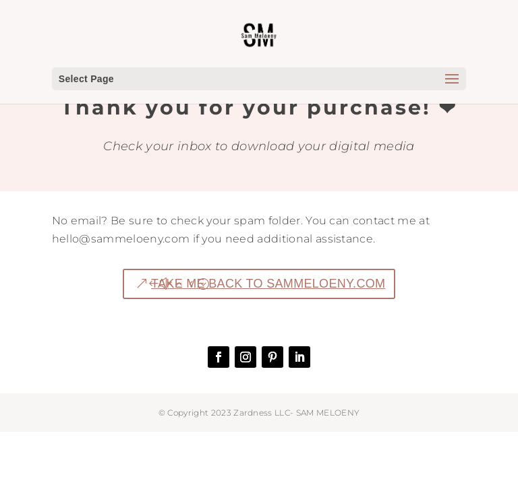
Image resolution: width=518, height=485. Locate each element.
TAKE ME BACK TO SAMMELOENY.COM (268, 283)
